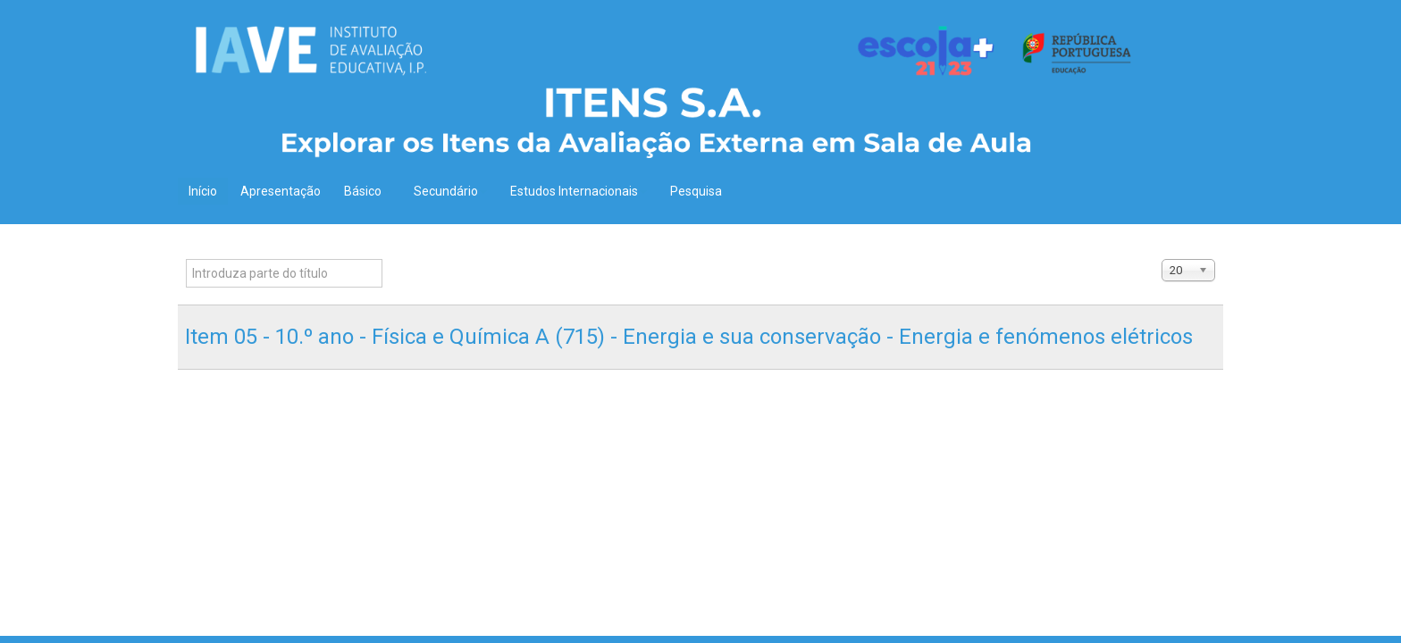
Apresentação (280, 191)
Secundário (450, 191)
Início (203, 191)
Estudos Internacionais (578, 191)
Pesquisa (696, 191)
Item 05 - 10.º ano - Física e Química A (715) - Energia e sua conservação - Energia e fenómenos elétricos (689, 336)
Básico (367, 191)
